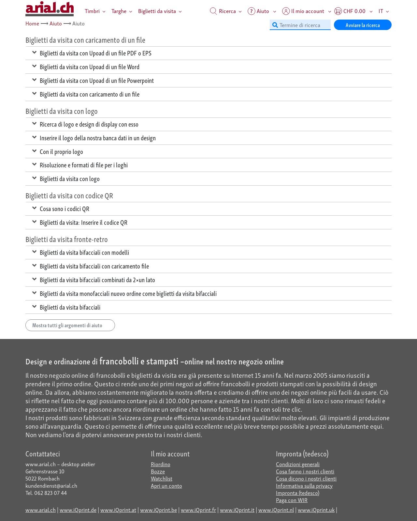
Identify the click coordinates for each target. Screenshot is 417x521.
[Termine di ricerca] (300, 25)
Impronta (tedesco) (297, 492)
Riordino (160, 463)
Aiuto (56, 23)
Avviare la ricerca (363, 24)
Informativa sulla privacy (304, 485)
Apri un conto (166, 485)
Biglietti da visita (157, 10)
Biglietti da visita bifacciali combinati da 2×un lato (93, 279)
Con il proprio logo (57, 151)
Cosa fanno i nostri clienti (305, 471)
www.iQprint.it (237, 509)
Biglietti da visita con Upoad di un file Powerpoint (93, 80)
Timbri (92, 10)
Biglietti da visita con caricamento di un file (85, 93)
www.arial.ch (40, 509)
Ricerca (223, 10)
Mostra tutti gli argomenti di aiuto (70, 324)
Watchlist (161, 478)
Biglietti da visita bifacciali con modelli (80, 252)
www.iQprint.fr (198, 509)
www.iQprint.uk (316, 509)
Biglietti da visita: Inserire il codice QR (79, 222)
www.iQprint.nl (276, 509)
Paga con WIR (292, 499)
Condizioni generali (298, 463)
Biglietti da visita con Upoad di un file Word (85, 66)
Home (32, 23)
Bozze (158, 471)
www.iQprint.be (158, 509)
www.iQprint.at (118, 509)
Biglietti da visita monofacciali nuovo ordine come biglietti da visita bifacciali (124, 293)
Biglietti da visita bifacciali (66, 306)
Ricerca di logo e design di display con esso (85, 123)
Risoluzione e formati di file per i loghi (80, 164)
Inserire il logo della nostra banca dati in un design (94, 137)
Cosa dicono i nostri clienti (306, 478)
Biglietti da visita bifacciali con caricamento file (90, 265)
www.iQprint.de (78, 509)
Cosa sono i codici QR (60, 208)
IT (381, 10)
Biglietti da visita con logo (66, 178)
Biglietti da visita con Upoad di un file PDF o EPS (91, 52)
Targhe (118, 10)
